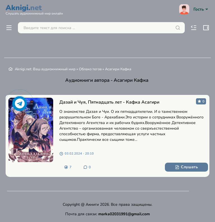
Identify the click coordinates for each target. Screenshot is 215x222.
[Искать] (178, 27)
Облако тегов (90, 69)
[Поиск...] (101, 27)
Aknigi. (34, 9)
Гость (194, 9)
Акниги (92, 204)
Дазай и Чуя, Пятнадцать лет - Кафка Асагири (109, 102)
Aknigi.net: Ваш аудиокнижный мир (45, 69)
